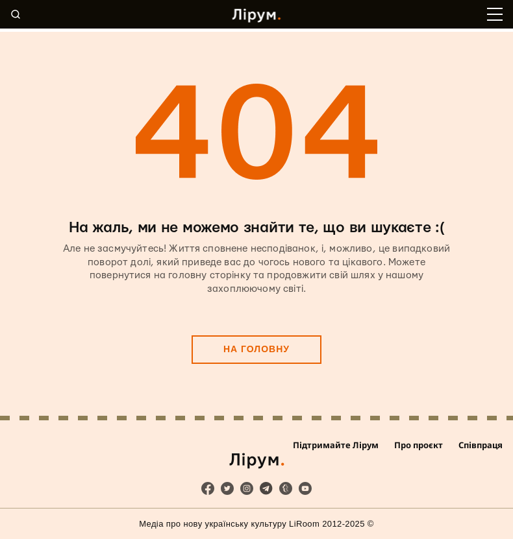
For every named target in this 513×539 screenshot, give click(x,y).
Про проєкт (418, 445)
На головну (256, 349)
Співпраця (480, 445)
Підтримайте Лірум (336, 445)
